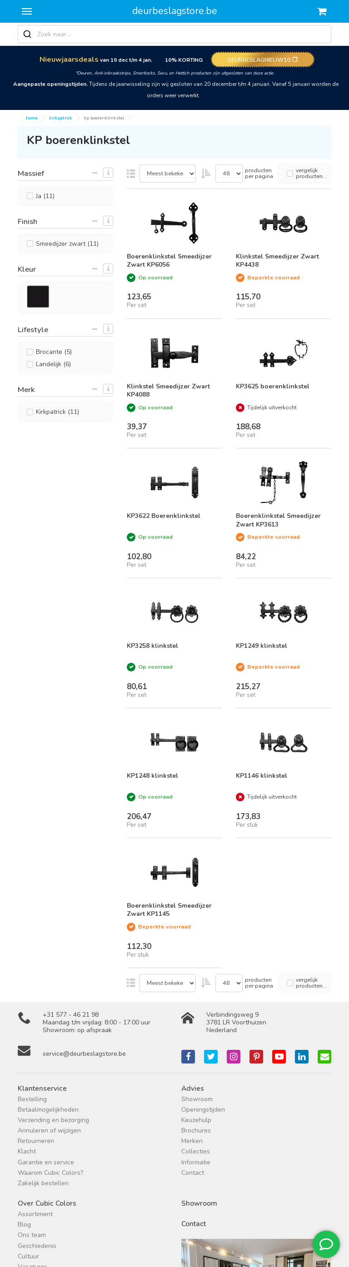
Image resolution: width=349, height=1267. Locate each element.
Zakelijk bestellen (43, 1183)
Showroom (197, 1099)
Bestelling (32, 1099)
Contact (192, 1172)
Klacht (27, 1151)
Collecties (195, 1151)
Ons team (32, 1235)
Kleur (27, 269)
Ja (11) (45, 196)
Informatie (195, 1162)
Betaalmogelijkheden (48, 1109)
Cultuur (28, 1256)
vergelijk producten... (311, 173)
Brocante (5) (54, 352)
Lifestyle (33, 329)
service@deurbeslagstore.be (84, 1053)
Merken (192, 1141)
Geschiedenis (37, 1246)
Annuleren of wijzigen (49, 1130)
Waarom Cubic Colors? (50, 1172)
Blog (24, 1224)
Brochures (196, 1130)
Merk (26, 389)
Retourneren (36, 1141)
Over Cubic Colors (47, 1203)
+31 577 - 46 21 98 (71, 1014)
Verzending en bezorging (53, 1120)
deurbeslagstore (174, 11)
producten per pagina (259, 173)
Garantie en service (46, 1162)
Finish (27, 221)
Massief (31, 173)
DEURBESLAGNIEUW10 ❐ (263, 60)
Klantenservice (42, 1088)
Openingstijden (203, 1109)
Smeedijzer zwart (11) (67, 243)
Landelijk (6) (53, 364)
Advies (192, 1088)
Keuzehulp (196, 1120)
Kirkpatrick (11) (57, 411)
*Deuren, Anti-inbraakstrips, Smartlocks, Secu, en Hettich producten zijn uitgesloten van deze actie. (174, 73)
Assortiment (35, 1214)
